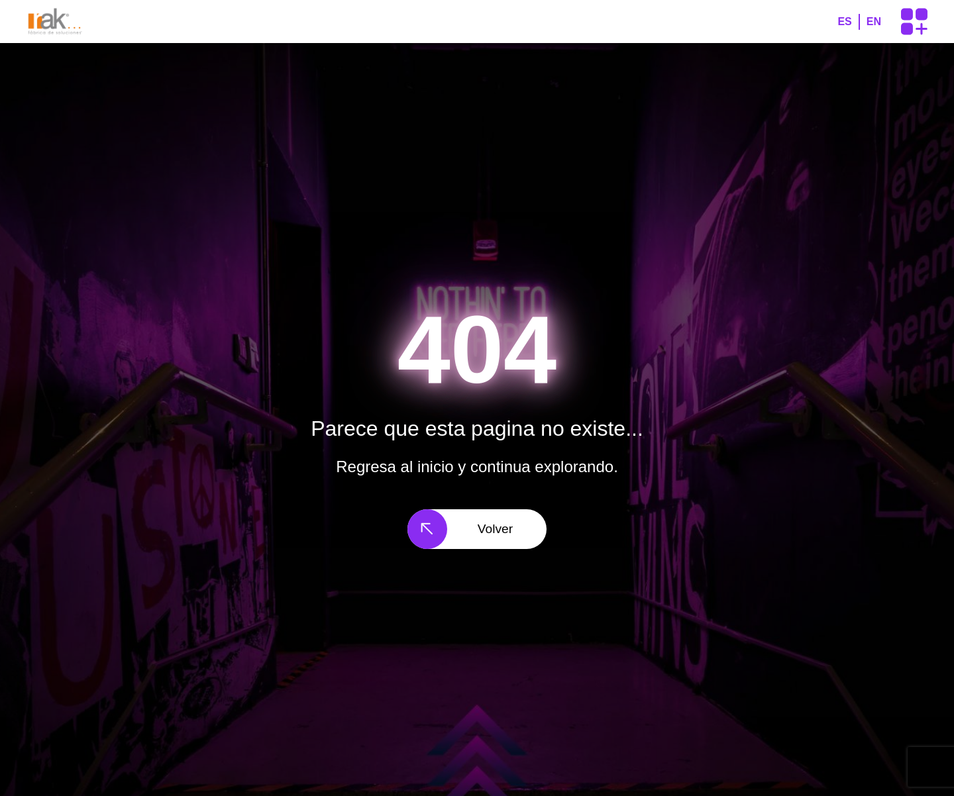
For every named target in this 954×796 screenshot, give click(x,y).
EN (874, 21)
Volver (460, 529)
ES (844, 21)
